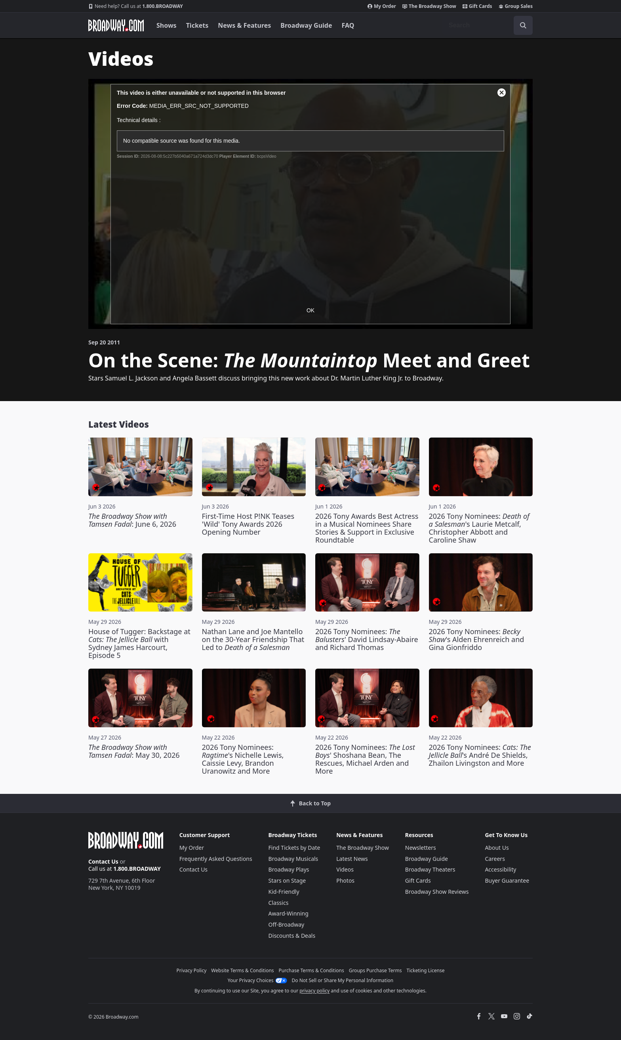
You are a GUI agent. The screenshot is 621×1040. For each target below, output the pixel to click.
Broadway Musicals (293, 858)
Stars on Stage (287, 880)
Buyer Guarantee (507, 880)
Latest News (352, 858)
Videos (345, 869)
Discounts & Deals (292, 935)
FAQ (348, 25)
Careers (495, 858)
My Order (382, 6)
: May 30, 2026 (134, 751)
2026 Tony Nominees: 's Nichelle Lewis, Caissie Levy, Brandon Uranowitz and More (243, 759)
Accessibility (500, 869)
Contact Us (103, 861)
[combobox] (487, 25)
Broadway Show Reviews (437, 891)
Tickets (197, 25)
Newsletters (420, 847)
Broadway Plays (289, 869)
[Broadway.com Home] (116, 25)
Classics (279, 902)
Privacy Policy (192, 970)
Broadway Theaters (430, 869)
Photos (345, 880)
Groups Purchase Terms (375, 970)
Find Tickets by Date (294, 847)
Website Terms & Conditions (242, 970)
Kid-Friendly (284, 891)
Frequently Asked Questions (215, 858)
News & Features (244, 25)
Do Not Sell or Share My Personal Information (343, 980)
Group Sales (516, 6)
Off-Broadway (287, 924)
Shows (166, 25)
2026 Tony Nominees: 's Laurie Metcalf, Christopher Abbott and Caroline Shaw (479, 528)
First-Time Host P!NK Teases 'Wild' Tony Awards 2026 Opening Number (248, 524)
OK (310, 310)
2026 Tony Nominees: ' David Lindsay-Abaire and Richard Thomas (366, 639)
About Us (497, 847)
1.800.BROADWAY (135, 6)
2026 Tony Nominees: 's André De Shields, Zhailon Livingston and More (480, 755)
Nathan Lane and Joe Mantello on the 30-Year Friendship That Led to (253, 639)
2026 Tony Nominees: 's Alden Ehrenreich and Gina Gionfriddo (476, 639)
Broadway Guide (306, 25)
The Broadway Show (429, 6)
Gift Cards (477, 6)
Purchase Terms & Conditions (311, 970)
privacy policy (314, 990)
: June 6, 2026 (132, 520)
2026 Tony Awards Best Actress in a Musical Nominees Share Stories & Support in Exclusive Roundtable (366, 528)
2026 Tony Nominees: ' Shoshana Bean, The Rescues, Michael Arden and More (365, 759)
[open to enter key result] (523, 25)
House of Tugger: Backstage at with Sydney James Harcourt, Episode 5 (139, 643)
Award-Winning (289, 913)
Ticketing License (426, 970)
